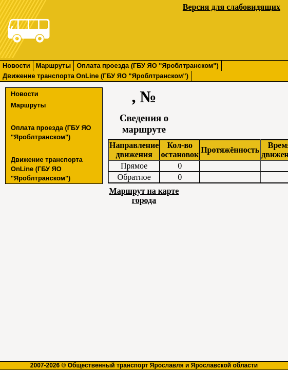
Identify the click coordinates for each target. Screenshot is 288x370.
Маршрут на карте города (144, 196)
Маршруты (53, 65)
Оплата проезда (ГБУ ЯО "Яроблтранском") (147, 65)
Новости (16, 65)
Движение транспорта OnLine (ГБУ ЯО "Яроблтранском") (95, 76)
